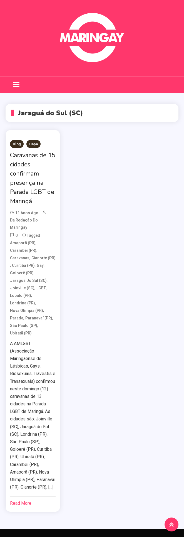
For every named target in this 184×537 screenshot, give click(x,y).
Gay (40, 265)
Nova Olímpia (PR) (26, 310)
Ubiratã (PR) (21, 333)
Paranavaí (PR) (38, 318)
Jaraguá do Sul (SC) (28, 280)
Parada (16, 318)
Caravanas (19, 258)
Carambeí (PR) (23, 250)
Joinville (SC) (22, 288)
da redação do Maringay (24, 223)
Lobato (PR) (20, 295)
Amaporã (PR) (23, 243)
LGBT (41, 288)
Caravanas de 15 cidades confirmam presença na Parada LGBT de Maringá (32, 178)
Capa (33, 144)
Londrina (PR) (22, 303)
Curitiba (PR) (23, 265)
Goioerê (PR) (22, 273)
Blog (17, 144)
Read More (20, 503)
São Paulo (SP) (23, 325)
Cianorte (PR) (43, 258)
